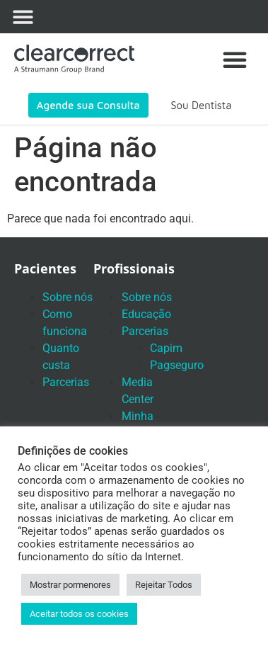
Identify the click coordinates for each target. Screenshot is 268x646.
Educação (146, 314)
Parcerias (65, 382)
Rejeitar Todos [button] (163, 584)
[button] (23, 16)
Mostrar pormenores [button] (70, 584)
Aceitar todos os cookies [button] (79, 613)
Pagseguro (177, 365)
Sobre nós (67, 297)
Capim (166, 348)
